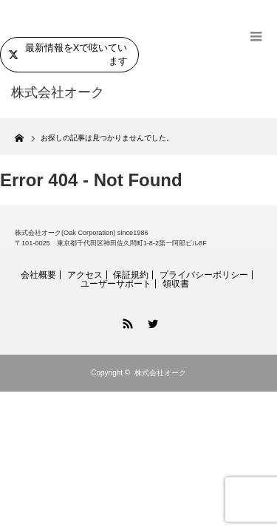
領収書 (176, 283)
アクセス (85, 274)
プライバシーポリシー (204, 274)
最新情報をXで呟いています (68, 54)
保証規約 (130, 274)
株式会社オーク (160, 373)
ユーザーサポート (116, 283)
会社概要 (38, 274)
